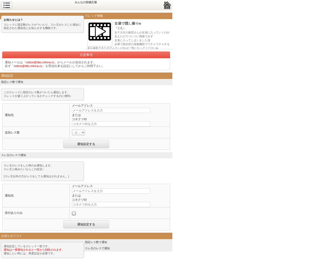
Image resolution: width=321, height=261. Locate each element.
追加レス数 (12, 132)
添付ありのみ (14, 213)
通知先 (9, 115)
